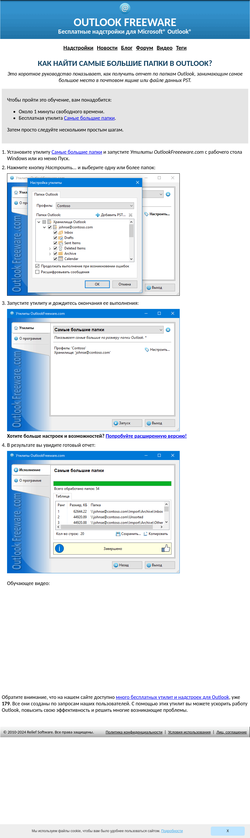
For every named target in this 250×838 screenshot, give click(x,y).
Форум (144, 47)
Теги (181, 47)
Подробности (172, 831)
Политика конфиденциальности (134, 732)
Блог (127, 47)
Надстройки (78, 47)
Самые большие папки (77, 152)
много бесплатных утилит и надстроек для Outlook (172, 697)
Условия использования (189, 732)
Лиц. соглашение (231, 732)
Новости (107, 47)
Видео (164, 47)
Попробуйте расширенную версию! (146, 436)
